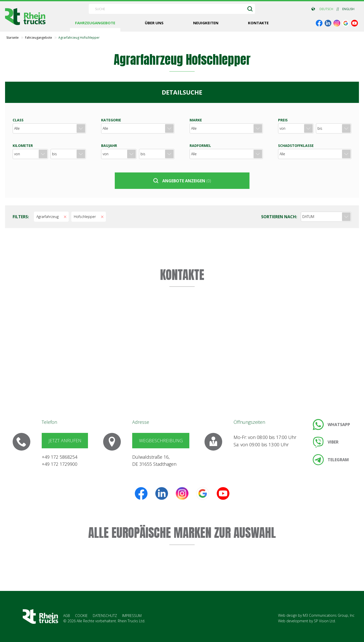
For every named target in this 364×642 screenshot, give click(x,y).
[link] (319, 23)
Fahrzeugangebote (38, 38)
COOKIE (81, 615)
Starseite (12, 38)
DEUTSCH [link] (326, 9)
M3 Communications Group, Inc (328, 615)
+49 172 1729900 (59, 464)
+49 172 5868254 (59, 457)
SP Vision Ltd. (325, 620)
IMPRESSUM (132, 615)
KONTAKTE (182, 275)
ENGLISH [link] (348, 9)
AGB (66, 615)
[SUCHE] (250, 9)
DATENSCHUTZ (105, 615)
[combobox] (326, 217)
